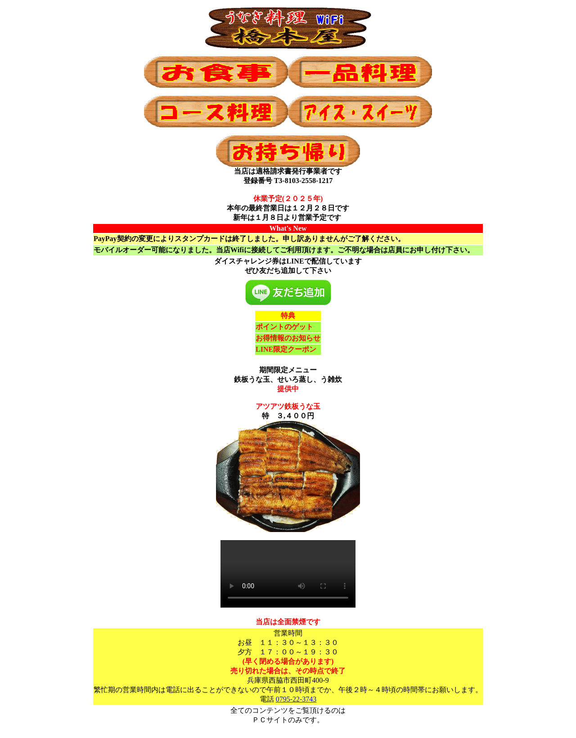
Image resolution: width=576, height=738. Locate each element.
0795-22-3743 (296, 699)
